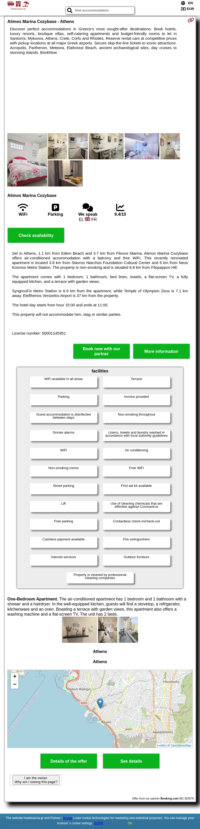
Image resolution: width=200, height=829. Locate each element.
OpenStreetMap (181, 745)
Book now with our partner (101, 351)
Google (68, 818)
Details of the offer (69, 761)
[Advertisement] (99, 94)
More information (161, 351)
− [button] (14, 685)
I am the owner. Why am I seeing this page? (36, 780)
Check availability (35, 235)
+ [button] (14, 677)
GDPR (98, 823)
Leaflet (161, 745)
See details (131, 761)
